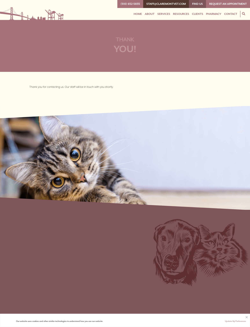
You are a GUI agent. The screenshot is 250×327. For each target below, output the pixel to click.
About (149, 14)
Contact (230, 14)
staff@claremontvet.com (166, 4)
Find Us (197, 4)
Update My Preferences (235, 321)
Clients (197, 14)
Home (138, 14)
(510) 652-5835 (130, 4)
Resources (181, 14)
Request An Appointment (228, 4)
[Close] (247, 316)
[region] (125, 320)
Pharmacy (213, 14)
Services (163, 14)
